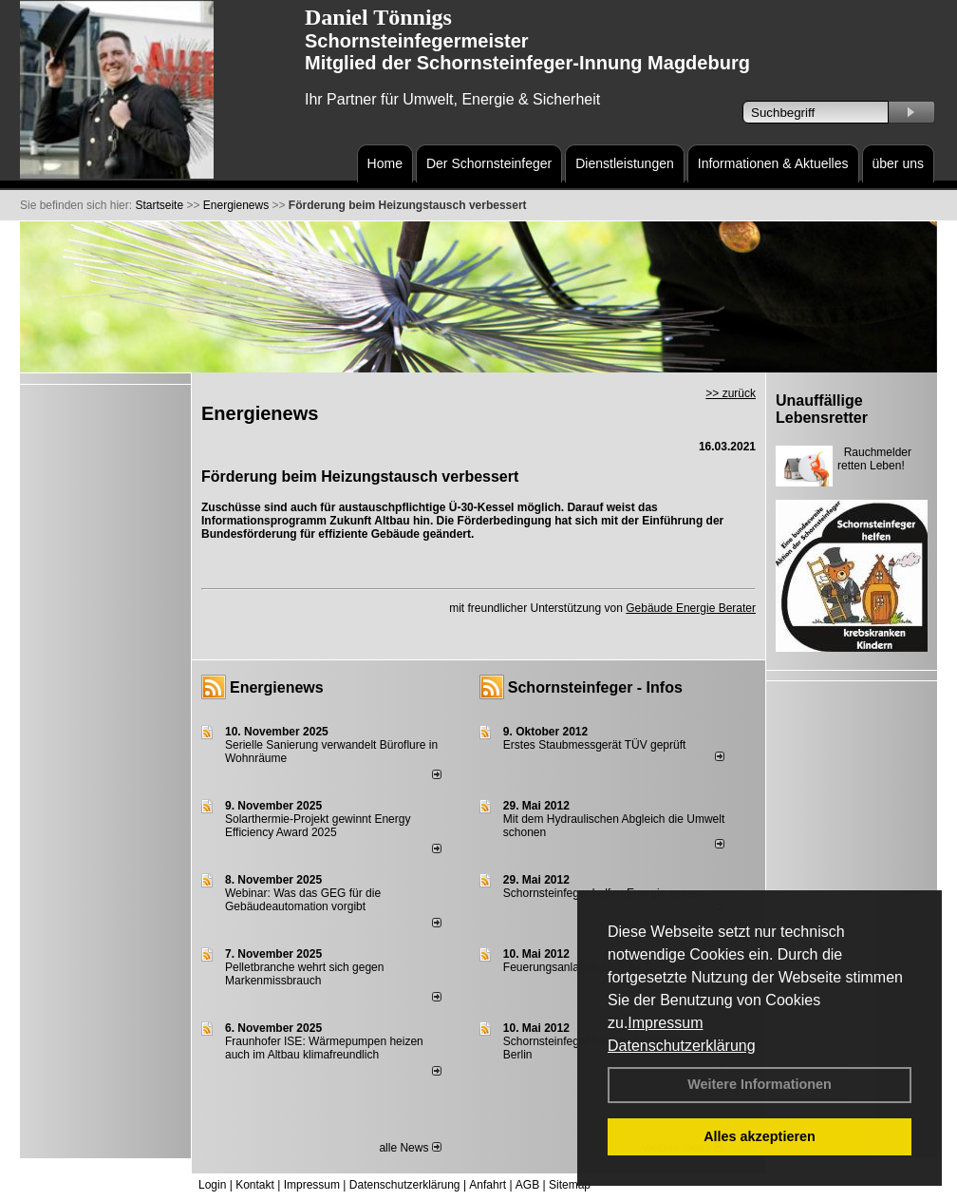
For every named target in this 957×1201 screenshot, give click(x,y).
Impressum (665, 1023)
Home (385, 163)
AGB (527, 1184)
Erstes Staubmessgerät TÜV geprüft (594, 745)
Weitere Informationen (759, 1084)
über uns (898, 163)
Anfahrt (487, 1184)
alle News (410, 1147)
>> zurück (730, 393)
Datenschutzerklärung (682, 1046)
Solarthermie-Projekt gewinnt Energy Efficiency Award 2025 (317, 825)
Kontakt (254, 1184)
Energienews (277, 687)
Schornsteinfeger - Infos (595, 687)
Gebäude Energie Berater (691, 608)
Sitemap (570, 1184)
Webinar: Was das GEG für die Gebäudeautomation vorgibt (303, 899)
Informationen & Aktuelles (773, 163)
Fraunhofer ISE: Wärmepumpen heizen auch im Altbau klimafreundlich (324, 1048)
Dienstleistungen (624, 163)
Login (212, 1184)
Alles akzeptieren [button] (760, 1136)
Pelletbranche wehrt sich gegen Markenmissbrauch (304, 974)
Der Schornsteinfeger (489, 163)
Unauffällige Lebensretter (822, 409)
